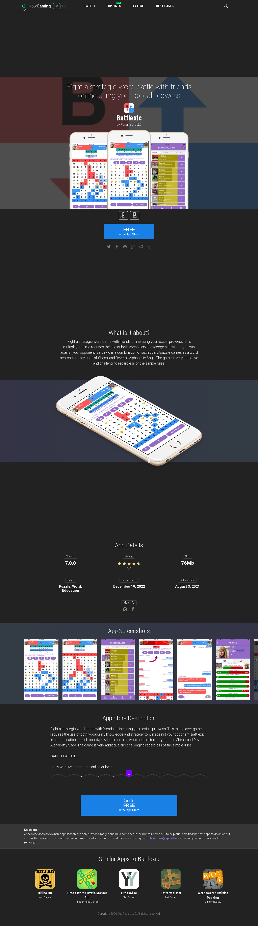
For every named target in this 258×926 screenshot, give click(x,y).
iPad (135, 217)
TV (63, 6)
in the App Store (129, 231)
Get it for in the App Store (129, 805)
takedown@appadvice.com (168, 838)
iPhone (123, 217)
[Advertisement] (129, 44)
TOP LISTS (113, 6)
